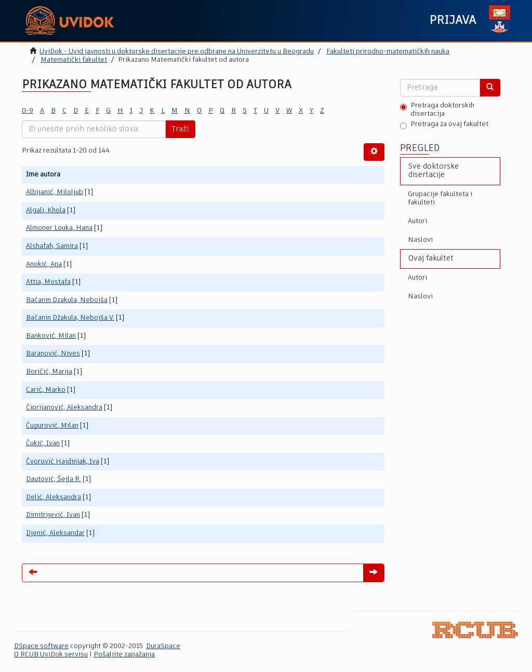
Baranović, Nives (53, 353)
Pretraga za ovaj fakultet (444, 125)
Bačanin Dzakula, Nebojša (67, 300)
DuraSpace (163, 646)
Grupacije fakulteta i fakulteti (440, 198)
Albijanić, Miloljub (54, 192)
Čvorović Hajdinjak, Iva (62, 461)
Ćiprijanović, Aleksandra (64, 407)
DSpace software (41, 646)
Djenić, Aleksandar (55, 533)
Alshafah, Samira (52, 246)
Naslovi (420, 240)
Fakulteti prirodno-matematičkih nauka (387, 51)
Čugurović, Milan (52, 425)
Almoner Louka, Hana (59, 228)
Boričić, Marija (49, 371)
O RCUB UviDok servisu (51, 654)
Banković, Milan (51, 336)
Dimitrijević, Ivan (53, 515)
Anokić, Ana (44, 264)
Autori (417, 221)
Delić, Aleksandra (53, 497)
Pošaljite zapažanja (124, 654)
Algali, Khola (45, 210)
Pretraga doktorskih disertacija (437, 109)
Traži (180, 129)
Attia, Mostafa (48, 282)
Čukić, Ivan (43, 443)
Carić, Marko (45, 390)
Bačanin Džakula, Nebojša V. (70, 317)
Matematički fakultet (74, 60)
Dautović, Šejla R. (53, 479)
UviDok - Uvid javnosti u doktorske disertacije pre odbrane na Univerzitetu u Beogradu (176, 51)
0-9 (27, 110)
